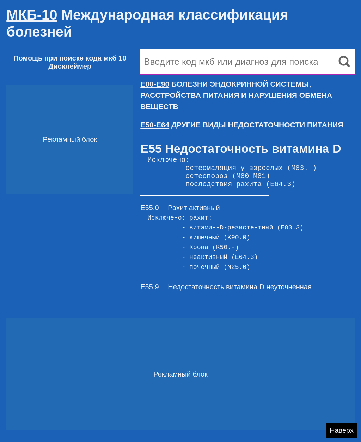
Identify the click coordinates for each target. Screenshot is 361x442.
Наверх (342, 430)
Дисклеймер (69, 66)
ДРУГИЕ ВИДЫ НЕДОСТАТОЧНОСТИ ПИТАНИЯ (241, 125)
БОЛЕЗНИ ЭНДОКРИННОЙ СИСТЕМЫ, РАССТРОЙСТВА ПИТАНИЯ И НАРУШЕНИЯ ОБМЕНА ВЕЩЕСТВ (236, 95)
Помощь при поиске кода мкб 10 (69, 58)
